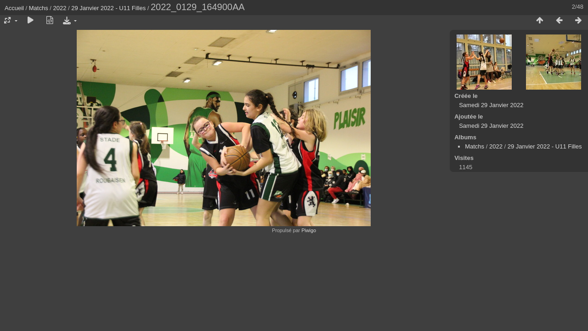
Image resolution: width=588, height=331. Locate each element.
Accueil (14, 8)
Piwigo (308, 230)
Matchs (38, 8)
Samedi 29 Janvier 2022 (491, 105)
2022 (60, 8)
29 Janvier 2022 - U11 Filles (108, 8)
